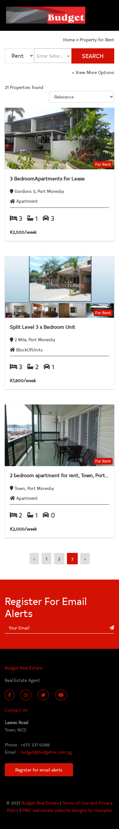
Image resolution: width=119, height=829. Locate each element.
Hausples (103, 810)
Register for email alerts (39, 769)
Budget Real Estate (40, 802)
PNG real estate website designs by (58, 810)
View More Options (93, 72)
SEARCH (93, 56)
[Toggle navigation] (106, 15)
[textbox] (52, 55)
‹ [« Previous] (34, 558)
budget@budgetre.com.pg (46, 752)
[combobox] (53, 55)
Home (69, 39)
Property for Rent (97, 39)
